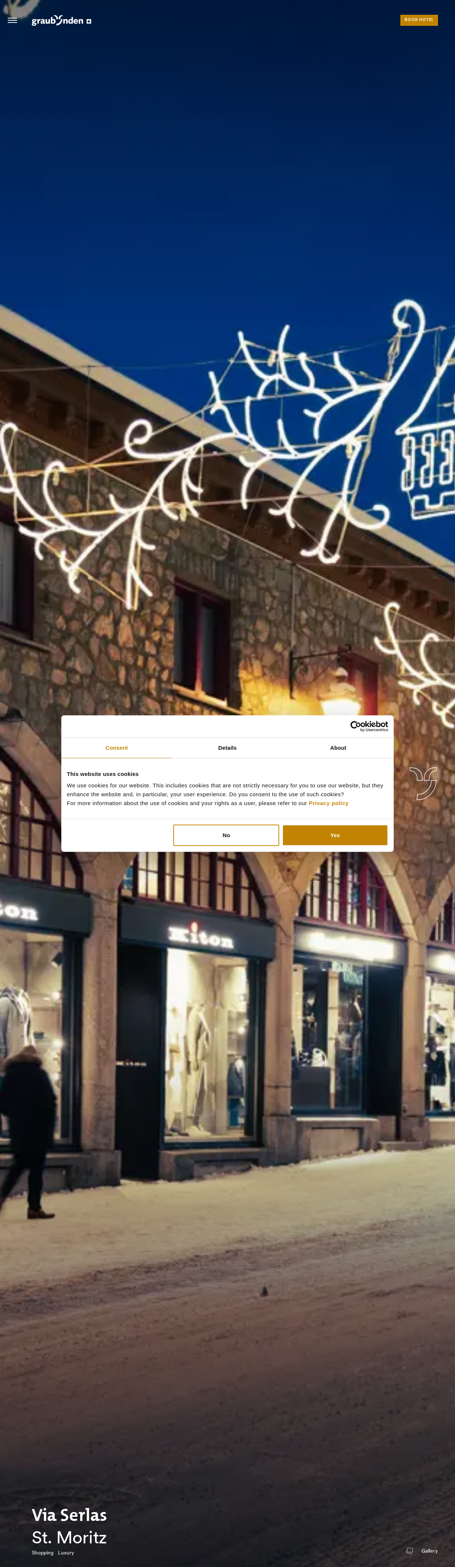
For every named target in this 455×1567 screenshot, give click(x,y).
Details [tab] (227, 747)
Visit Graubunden (61, 20)
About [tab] (338, 747)
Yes (335, 835)
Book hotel (419, 20)
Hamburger (12, 20)
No (226, 835)
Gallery (429, 1551)
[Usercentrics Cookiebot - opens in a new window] (356, 726)
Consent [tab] (117, 747)
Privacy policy (329, 803)
